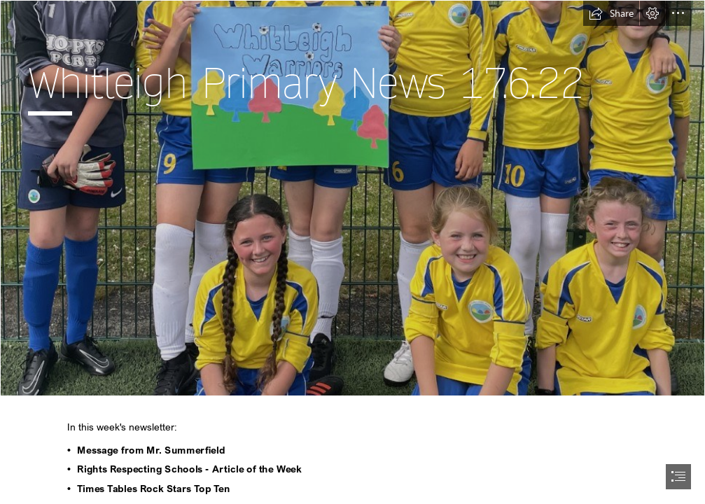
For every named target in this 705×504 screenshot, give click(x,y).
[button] (611, 13)
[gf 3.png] (352, 198)
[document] (352, 252)
